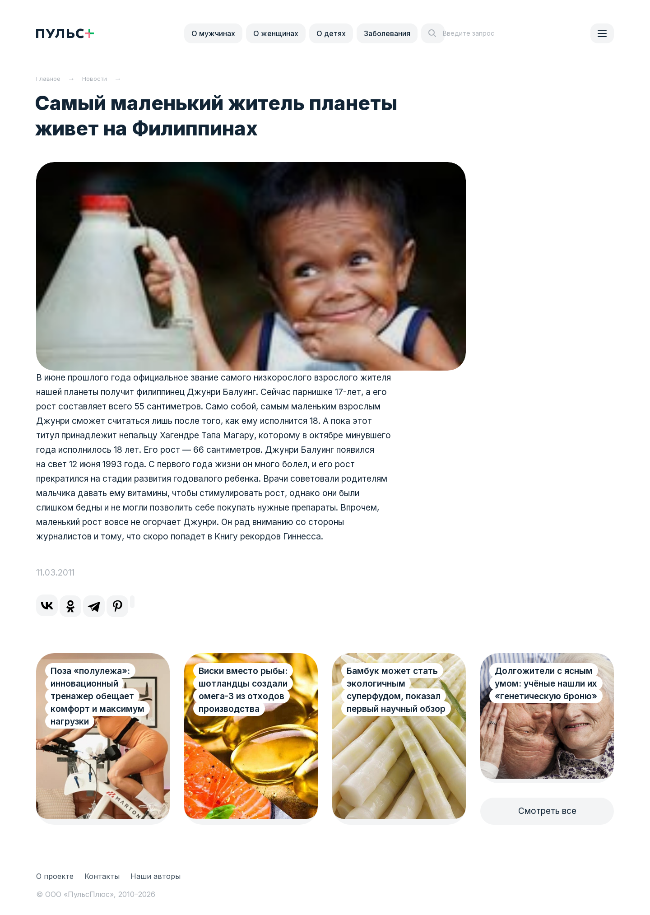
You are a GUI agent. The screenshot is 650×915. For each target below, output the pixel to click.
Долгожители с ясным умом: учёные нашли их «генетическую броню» (546, 683)
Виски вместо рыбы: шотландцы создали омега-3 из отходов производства (243, 690)
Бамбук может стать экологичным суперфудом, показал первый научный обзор (396, 690)
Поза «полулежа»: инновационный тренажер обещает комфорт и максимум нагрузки (97, 696)
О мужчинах (213, 33)
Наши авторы (155, 876)
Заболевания (387, 33)
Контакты (102, 876)
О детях (331, 33)
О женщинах (275, 33)
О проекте (55, 876)
